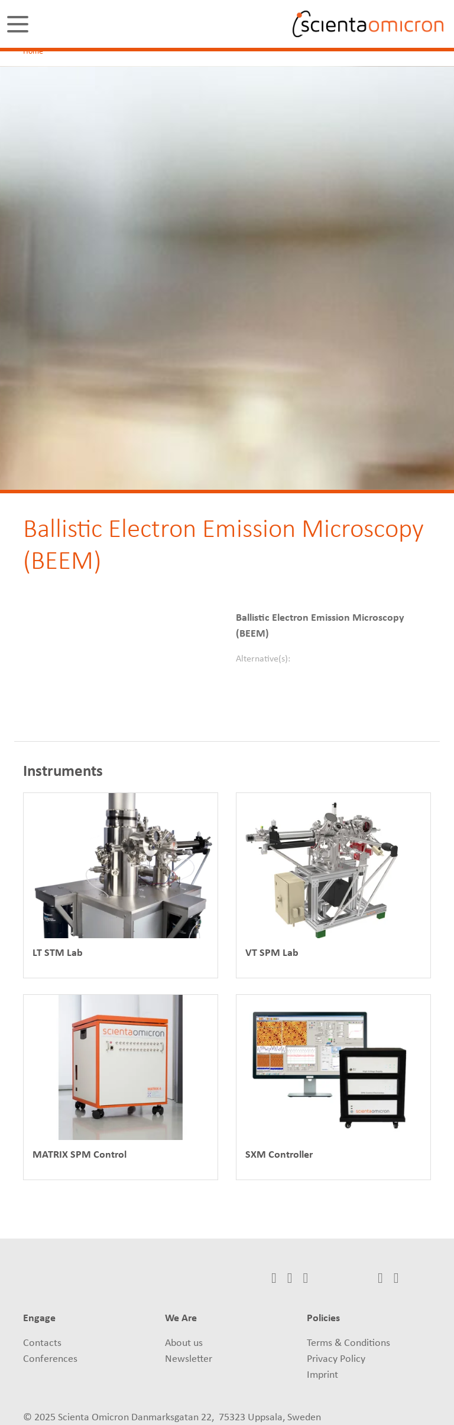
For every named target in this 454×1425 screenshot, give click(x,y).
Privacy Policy (336, 1359)
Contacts (42, 1343)
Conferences (50, 1359)
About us (184, 1343)
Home (33, 51)
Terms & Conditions (348, 1343)
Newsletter (188, 1359)
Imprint (322, 1375)
